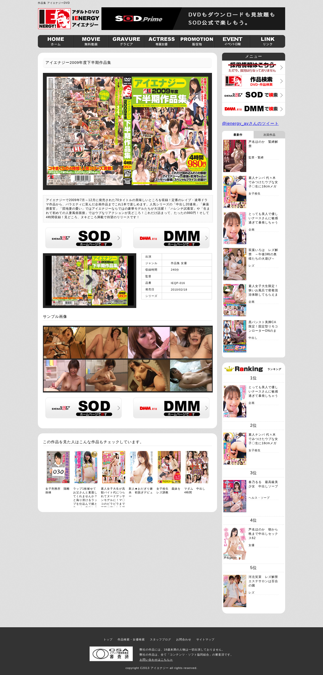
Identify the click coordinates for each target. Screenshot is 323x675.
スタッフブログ (160, 639)
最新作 (238, 134)
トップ (108, 639)
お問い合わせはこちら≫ (156, 659)
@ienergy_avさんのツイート (250, 123)
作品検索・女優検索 (131, 639)
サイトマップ (205, 639)
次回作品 (269, 134)
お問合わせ (183, 639)
